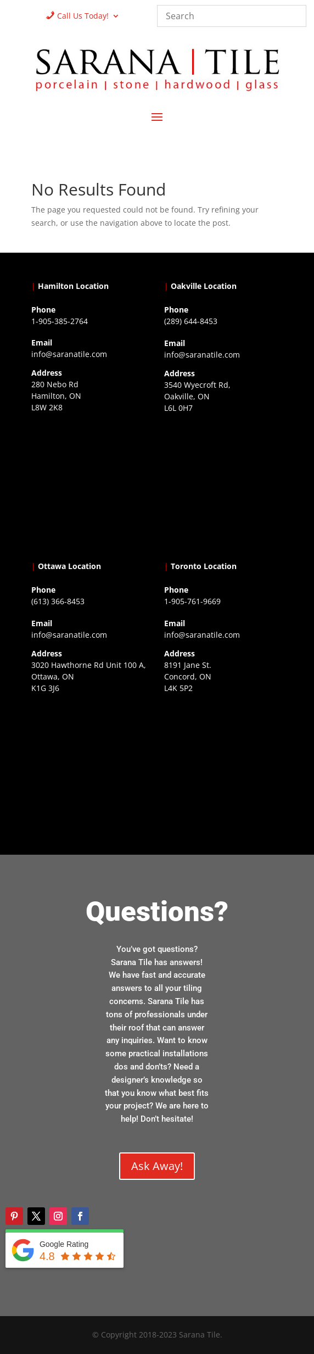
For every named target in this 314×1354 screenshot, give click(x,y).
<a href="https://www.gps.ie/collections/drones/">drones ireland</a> (223, 485)
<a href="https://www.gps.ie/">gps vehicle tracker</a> (223, 765)
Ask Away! (157, 1165)
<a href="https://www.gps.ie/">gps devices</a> (90, 765)
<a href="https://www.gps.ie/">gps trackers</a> (90, 484)
